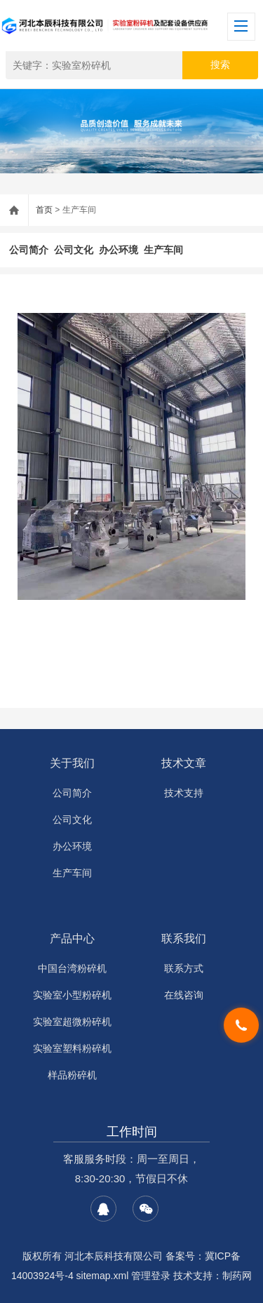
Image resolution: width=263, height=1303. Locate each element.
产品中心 (72, 938)
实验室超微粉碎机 (72, 1021)
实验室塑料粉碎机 (72, 1048)
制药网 (237, 1275)
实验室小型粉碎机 (72, 995)
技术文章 (183, 763)
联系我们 (183, 938)
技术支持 (183, 792)
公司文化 (73, 249)
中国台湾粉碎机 (72, 968)
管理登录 (150, 1275)
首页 (44, 210)
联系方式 (183, 968)
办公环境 (118, 249)
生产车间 (163, 249)
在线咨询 (183, 995)
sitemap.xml (102, 1275)
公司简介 (28, 249)
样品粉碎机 (72, 1075)
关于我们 (72, 763)
